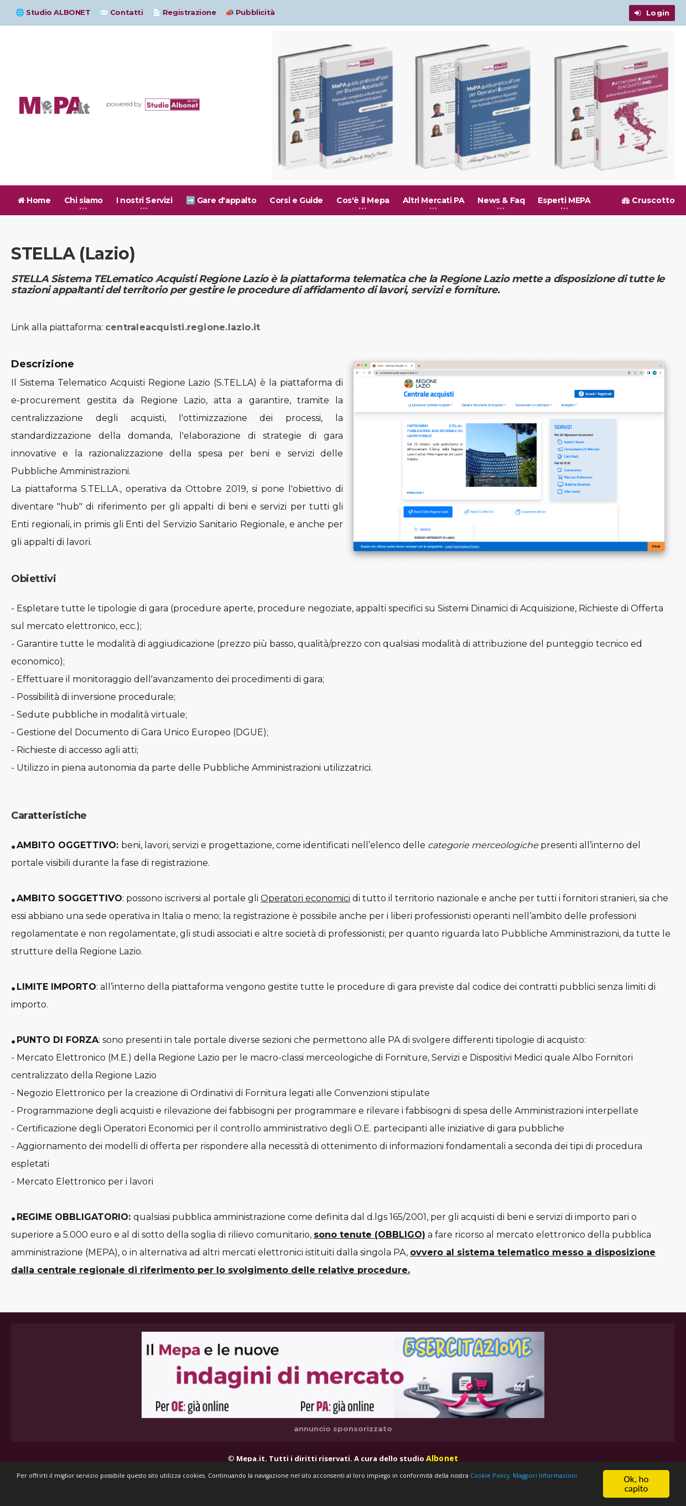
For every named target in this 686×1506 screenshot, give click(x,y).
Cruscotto (648, 200)
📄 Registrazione (184, 12)
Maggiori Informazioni (233, 1489)
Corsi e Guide (296, 200)
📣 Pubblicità (250, 12)
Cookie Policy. (152, 1489)
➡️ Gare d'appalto (221, 200)
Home (34, 200)
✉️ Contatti (121, 12)
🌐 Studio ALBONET (53, 12)
